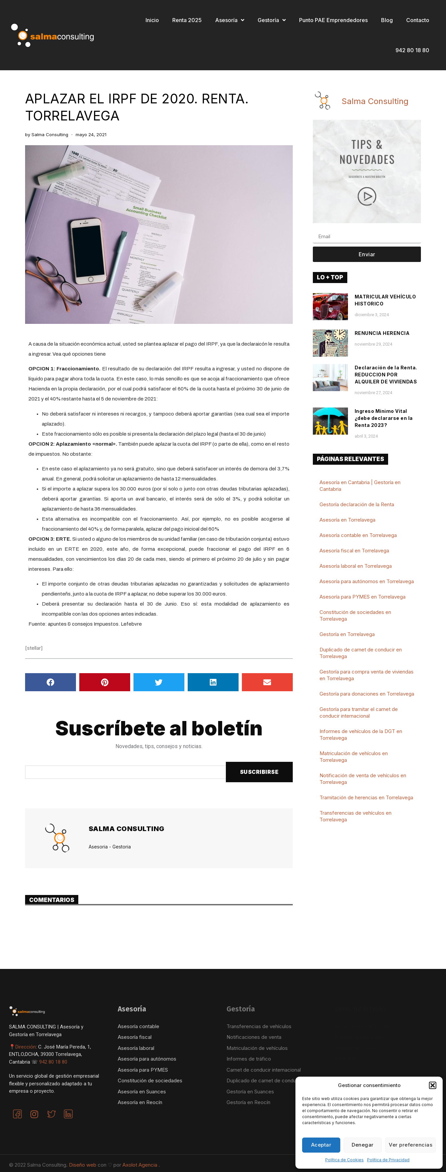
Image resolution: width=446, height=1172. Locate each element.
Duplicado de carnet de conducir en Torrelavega (361, 652)
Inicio (152, 20)
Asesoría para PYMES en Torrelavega (363, 597)
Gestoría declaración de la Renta (357, 504)
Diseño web (83, 1165)
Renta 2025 (187, 20)
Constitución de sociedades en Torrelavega (355, 615)
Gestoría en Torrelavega (347, 634)
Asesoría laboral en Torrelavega (356, 566)
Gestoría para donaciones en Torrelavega (367, 694)
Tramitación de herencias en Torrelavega (366, 797)
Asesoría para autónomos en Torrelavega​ (367, 581)
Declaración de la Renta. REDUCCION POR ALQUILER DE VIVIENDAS (386, 374)
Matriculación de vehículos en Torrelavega (354, 756)
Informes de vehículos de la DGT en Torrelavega (361, 734)
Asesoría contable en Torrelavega (358, 535)
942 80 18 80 (412, 50)
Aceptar (321, 1145)
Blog (387, 20)
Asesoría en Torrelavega (347, 520)
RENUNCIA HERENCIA (382, 333)
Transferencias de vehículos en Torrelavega (355, 816)
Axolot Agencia (140, 1165)
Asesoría (229, 20)
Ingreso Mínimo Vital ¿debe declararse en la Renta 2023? (384, 418)
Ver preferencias (410, 1145)
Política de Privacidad (388, 1159)
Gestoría (272, 20)
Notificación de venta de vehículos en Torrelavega (363, 778)
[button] (432, 1085)
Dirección (25, 1047)
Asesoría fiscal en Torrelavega (354, 550)
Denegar (363, 1145)
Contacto (417, 20)
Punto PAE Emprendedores (333, 20)
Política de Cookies (344, 1159)
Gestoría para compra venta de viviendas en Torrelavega (367, 675)
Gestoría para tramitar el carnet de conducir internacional (359, 712)
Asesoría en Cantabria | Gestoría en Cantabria (360, 485)
